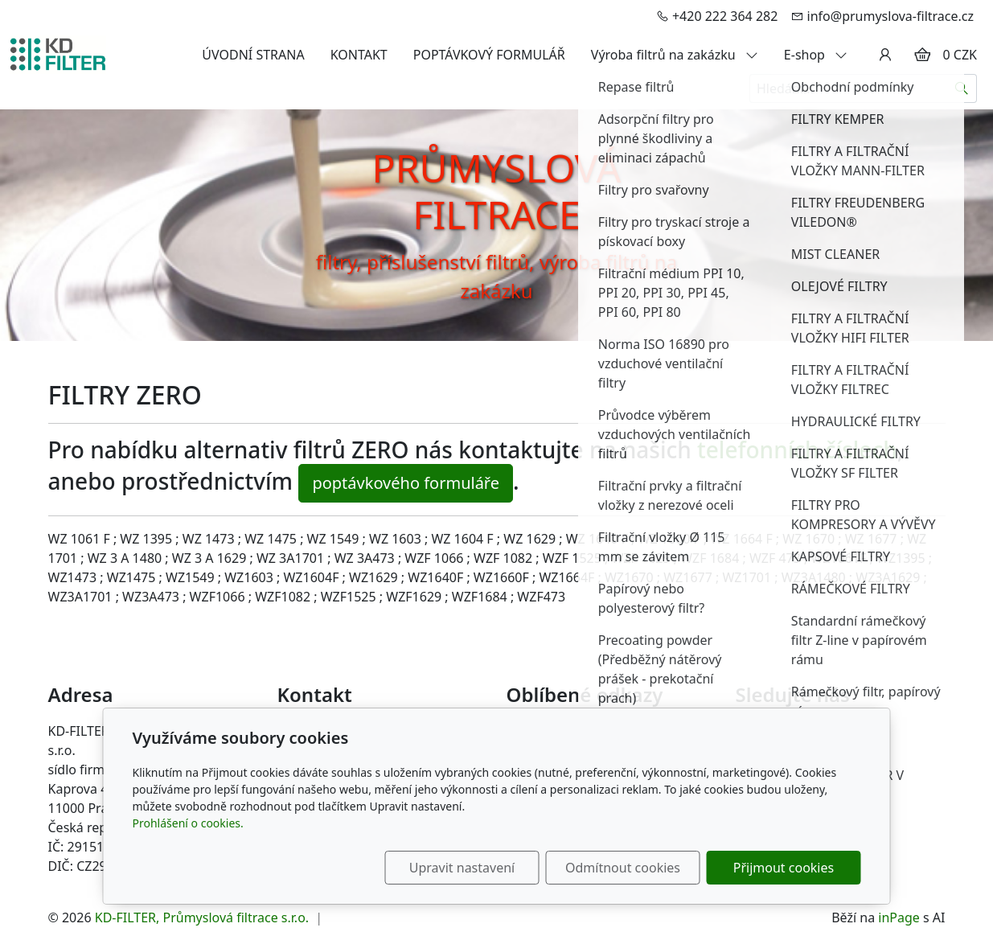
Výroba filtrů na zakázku (674, 55)
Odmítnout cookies (622, 867)
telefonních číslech (797, 449)
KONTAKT (359, 55)
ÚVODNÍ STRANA (253, 55)
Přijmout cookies (783, 867)
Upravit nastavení (462, 867)
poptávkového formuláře (405, 483)
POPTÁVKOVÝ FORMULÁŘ (489, 55)
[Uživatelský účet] (885, 54)
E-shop (815, 55)
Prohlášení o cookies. (188, 823)
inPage (899, 917)
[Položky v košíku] (922, 54)
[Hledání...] (848, 88)
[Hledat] (962, 88)
